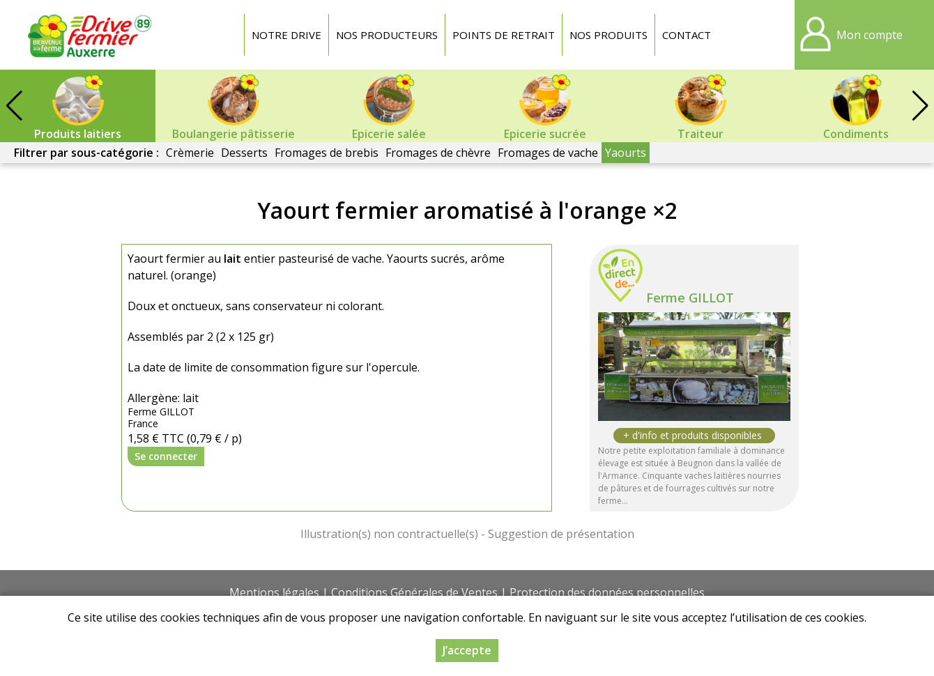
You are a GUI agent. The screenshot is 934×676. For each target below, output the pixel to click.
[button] (920, 106)
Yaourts (625, 152)
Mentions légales (274, 592)
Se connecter (166, 456)
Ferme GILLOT (690, 297)
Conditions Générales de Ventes (414, 592)
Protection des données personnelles (607, 592)
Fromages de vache (548, 152)
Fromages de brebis (326, 152)
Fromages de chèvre (438, 152)
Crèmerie (190, 152)
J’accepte (467, 650)
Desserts (244, 152)
